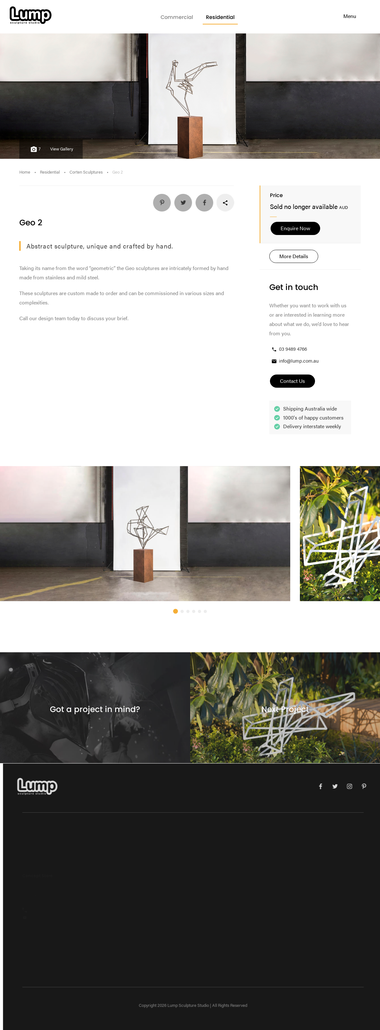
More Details (293, 256)
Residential (220, 17)
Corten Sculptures (86, 172)
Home (24, 172)
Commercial (177, 17)
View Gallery (61, 149)
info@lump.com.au (295, 361)
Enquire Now (295, 228)
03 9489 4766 (289, 349)
